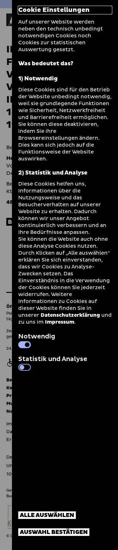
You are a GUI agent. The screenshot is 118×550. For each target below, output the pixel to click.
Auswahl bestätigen (54, 532)
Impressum (59, 322)
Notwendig (36, 340)
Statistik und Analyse (52, 362)
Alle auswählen (47, 515)
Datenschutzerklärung (70, 315)
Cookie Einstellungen (54, 10)
